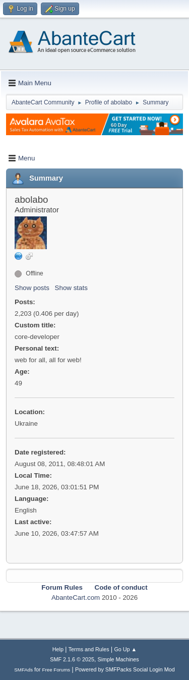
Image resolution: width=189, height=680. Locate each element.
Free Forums (56, 669)
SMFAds (23, 669)
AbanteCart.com (75, 597)
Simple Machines (118, 659)
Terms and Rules (89, 649)
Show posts (32, 288)
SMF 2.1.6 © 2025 (72, 659)
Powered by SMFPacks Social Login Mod (125, 669)
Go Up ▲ (125, 649)
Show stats (71, 288)
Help (58, 649)
